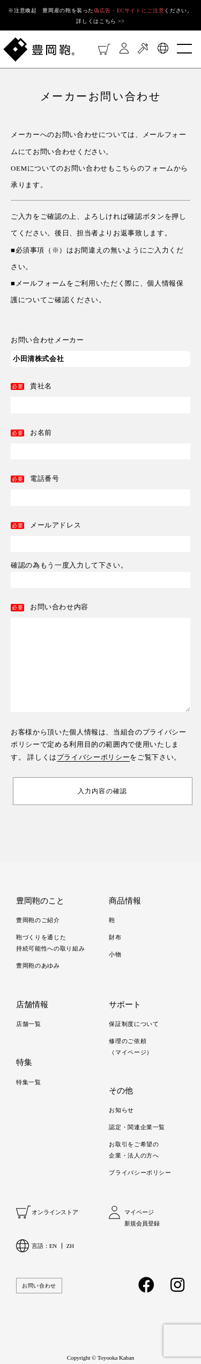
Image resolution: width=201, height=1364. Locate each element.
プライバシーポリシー (93, 757)
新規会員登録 (141, 1223)
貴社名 (41, 386)
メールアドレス (55, 525)
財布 (115, 937)
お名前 (41, 432)
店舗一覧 (28, 1024)
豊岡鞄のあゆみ (38, 965)
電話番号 (44, 478)
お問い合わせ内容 (59, 607)
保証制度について (134, 1024)
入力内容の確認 (102, 791)
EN (53, 1246)
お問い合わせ (39, 1286)
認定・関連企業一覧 (137, 1127)
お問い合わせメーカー (47, 340)
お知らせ (121, 1110)
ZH (70, 1246)
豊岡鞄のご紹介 (38, 920)
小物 (115, 954)
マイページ (138, 1212)
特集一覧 (28, 1082)
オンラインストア (55, 1212)
